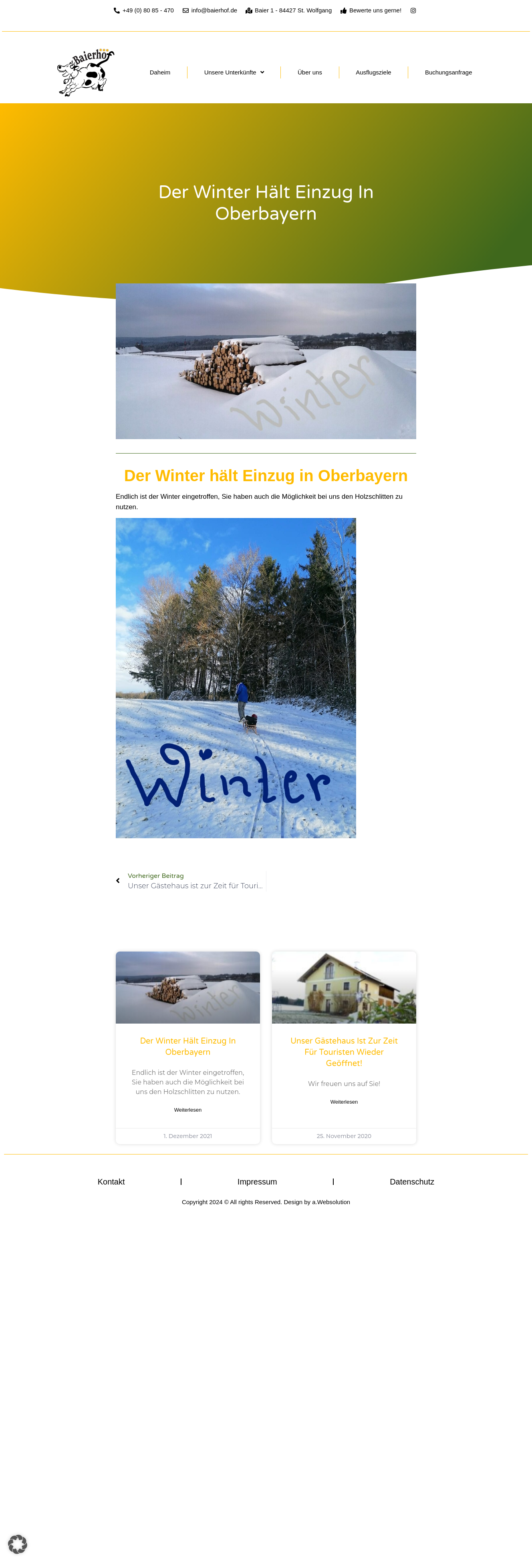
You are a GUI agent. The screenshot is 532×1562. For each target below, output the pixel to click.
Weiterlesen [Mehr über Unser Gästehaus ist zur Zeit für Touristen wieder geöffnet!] (344, 1102)
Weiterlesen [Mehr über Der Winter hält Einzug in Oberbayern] (188, 1110)
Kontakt (111, 1181)
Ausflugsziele (373, 72)
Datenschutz (412, 1181)
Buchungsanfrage (448, 72)
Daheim (160, 72)
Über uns (310, 72)
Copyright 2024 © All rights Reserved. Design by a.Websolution (266, 1202)
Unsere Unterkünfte (234, 72)
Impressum (257, 1181)
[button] (17, 1544)
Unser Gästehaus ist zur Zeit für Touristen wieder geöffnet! (344, 1052)
